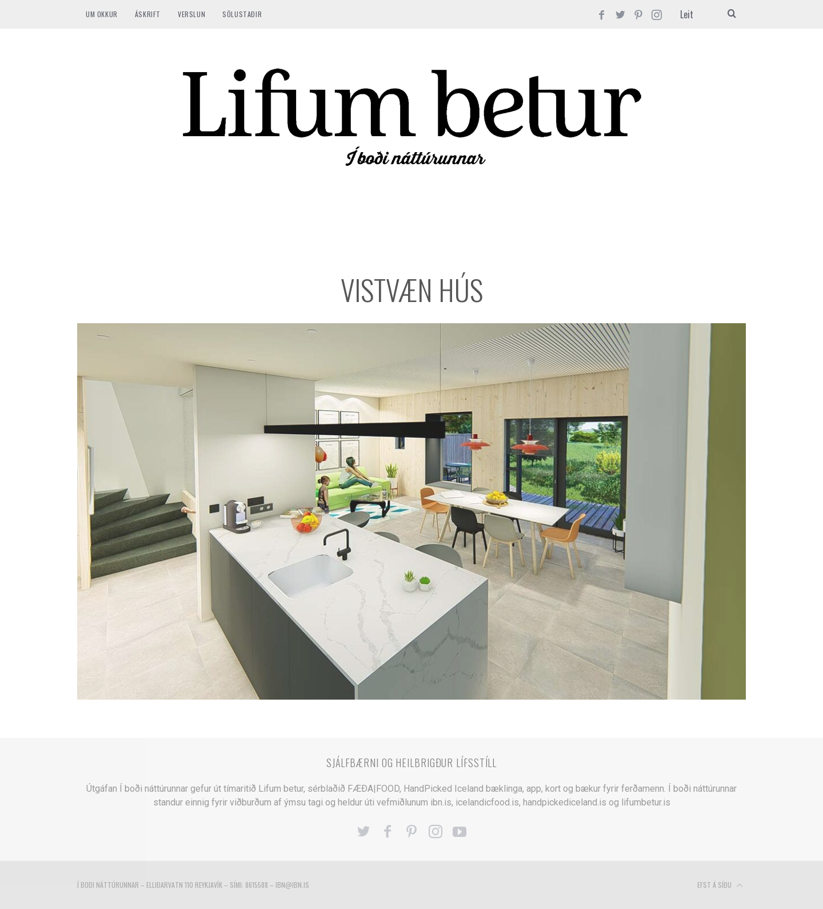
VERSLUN (191, 14)
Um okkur (102, 14)
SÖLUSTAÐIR (242, 14)
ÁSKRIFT (148, 14)
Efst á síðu (720, 885)
